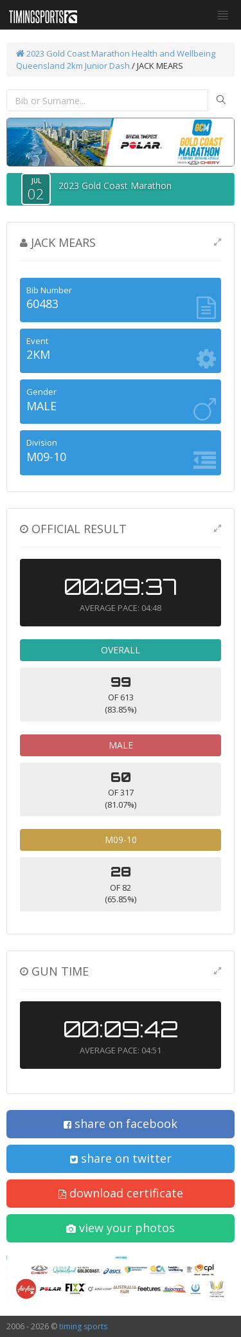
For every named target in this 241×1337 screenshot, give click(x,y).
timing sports (83, 1326)
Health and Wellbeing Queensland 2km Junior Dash (115, 59)
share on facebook (120, 1123)
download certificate (120, 1193)
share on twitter (121, 1158)
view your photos (120, 1227)
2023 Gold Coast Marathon (73, 53)
